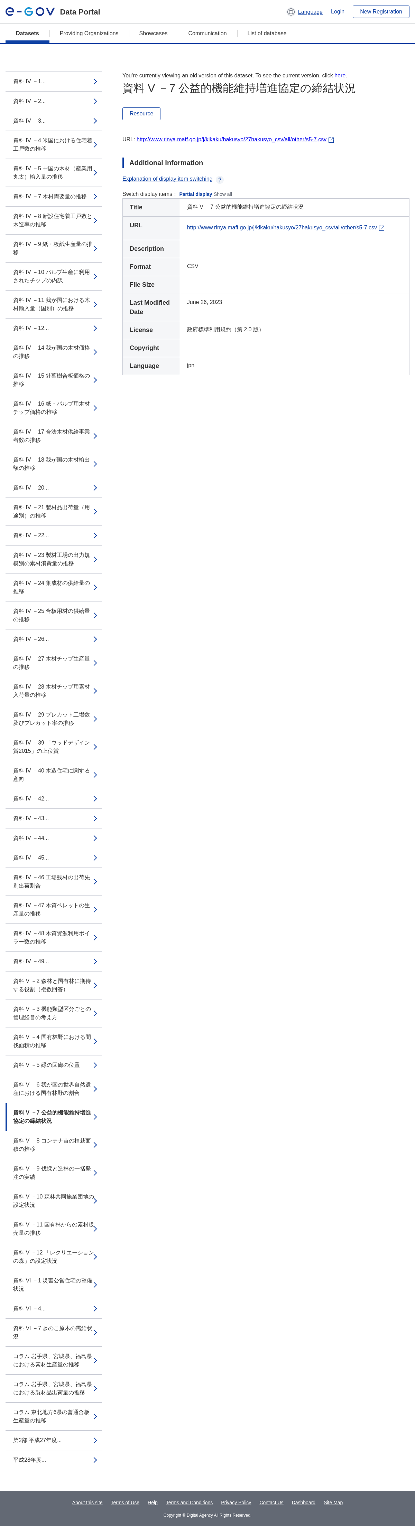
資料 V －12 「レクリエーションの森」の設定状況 (53, 1257)
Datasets (27, 33)
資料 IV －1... (29, 81)
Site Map (333, 1502)
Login (337, 12)
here (339, 75)
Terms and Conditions (189, 1502)
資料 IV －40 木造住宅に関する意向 (51, 775)
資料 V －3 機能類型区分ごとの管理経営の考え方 (52, 1013)
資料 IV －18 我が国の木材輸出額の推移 (51, 464)
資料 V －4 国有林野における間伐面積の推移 (52, 1041)
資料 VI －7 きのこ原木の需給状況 (52, 1332)
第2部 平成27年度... (37, 1440)
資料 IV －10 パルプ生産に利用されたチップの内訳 (51, 276)
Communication (207, 33)
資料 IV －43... (31, 818)
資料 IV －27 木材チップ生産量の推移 (51, 663)
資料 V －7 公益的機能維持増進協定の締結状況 (52, 1117)
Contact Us (271, 1502)
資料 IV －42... (31, 799)
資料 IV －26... (31, 639)
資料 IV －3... (29, 121)
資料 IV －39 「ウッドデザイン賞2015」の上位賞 (51, 747)
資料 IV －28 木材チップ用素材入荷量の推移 (51, 691)
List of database (267, 33)
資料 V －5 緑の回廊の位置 (46, 1065)
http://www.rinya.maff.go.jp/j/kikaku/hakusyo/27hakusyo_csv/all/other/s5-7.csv (231, 139)
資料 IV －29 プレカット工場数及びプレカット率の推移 (51, 719)
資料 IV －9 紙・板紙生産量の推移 (52, 248)
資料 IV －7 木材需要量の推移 (50, 196)
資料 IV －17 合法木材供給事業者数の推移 (51, 436)
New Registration (381, 12)
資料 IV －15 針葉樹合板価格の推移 (51, 380)
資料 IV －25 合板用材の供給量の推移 (51, 615)
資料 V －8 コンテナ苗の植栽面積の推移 (52, 1145)
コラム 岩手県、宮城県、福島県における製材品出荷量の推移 (52, 1388)
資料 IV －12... (31, 328)
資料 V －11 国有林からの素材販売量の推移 (53, 1229)
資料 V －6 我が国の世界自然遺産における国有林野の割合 (52, 1089)
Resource (141, 113)
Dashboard (304, 1502)
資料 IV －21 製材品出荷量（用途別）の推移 (51, 511)
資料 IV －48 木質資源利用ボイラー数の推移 (51, 937)
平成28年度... (29, 1460)
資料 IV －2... (29, 101)
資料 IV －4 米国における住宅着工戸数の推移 (52, 145)
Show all (223, 194)
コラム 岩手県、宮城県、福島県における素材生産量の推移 (52, 1360)
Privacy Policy (236, 1502)
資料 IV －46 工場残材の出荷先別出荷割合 (51, 881)
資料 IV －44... (31, 838)
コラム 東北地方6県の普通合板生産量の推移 (51, 1416)
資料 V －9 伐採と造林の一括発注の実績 (52, 1173)
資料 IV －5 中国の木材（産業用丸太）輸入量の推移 (52, 172)
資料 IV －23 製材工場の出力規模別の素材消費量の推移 (51, 559)
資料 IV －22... (31, 535)
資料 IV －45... (31, 858)
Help (153, 1502)
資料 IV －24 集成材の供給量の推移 (51, 587)
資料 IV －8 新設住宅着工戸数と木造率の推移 (52, 220)
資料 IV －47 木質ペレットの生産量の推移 (51, 909)
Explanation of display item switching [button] (173, 179)
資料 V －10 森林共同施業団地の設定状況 (53, 1201)
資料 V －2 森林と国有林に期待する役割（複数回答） (52, 985)
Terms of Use (125, 1502)
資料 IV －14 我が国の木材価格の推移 (51, 352)
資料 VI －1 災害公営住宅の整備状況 (52, 1285)
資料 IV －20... (31, 488)
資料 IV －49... (31, 961)
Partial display (195, 194)
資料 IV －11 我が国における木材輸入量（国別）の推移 (51, 304)
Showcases (153, 33)
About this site (87, 1502)
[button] (304, 11)
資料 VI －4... (29, 1308)
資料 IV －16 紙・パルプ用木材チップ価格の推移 (51, 408)
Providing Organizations (89, 33)
